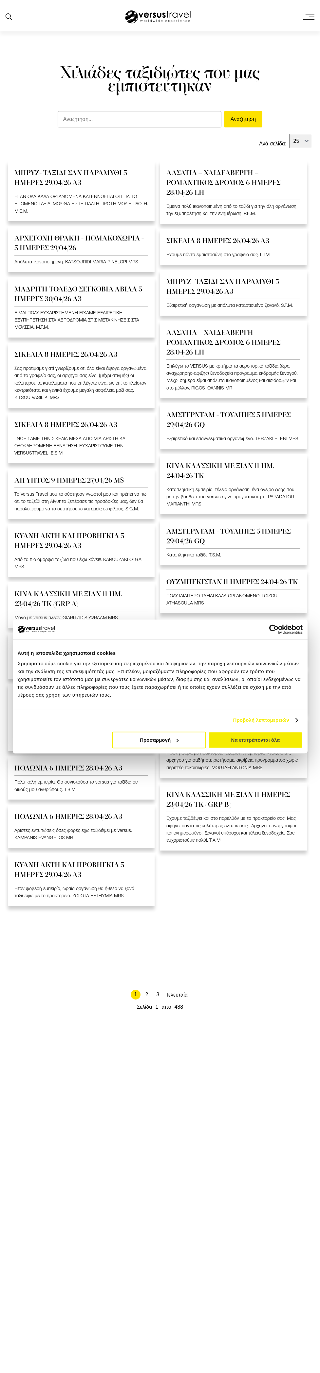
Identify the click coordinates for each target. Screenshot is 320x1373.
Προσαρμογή (159, 740)
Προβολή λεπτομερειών (261, 720)
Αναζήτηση (243, 119)
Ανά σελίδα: (272, 143)
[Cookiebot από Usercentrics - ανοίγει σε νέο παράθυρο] (274, 629)
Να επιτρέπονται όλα (255, 740)
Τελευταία (177, 995)
